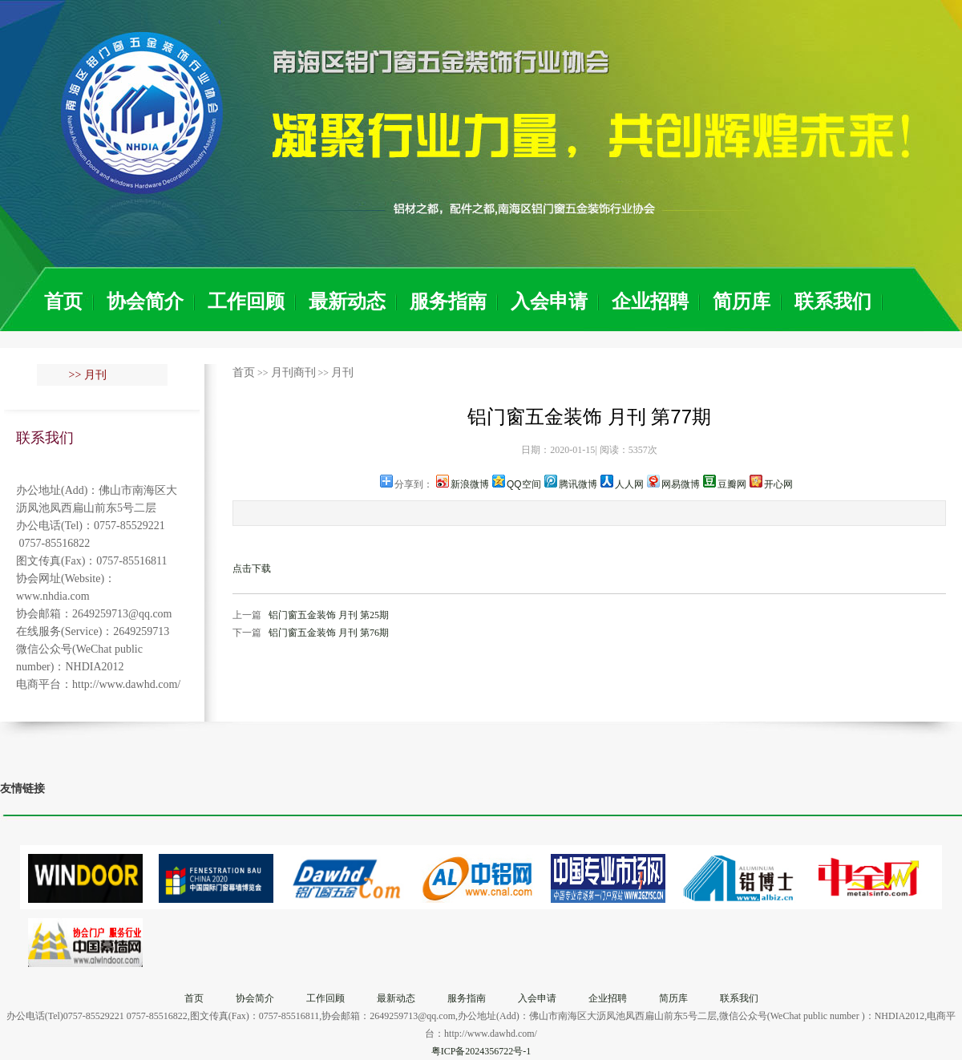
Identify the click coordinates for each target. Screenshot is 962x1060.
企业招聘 (650, 301)
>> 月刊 (88, 375)
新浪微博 (470, 484)
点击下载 (251, 568)
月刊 (342, 372)
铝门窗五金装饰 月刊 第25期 (329, 615)
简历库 (741, 301)
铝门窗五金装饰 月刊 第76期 (329, 632)
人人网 (629, 484)
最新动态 (347, 301)
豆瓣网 (731, 484)
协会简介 (145, 301)
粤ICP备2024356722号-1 (481, 1051)
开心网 (778, 484)
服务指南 (448, 301)
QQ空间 (524, 484)
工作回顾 (246, 301)
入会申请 (549, 301)
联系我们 (832, 301)
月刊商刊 (293, 372)
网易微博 (680, 484)
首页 (63, 301)
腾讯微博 (578, 484)
